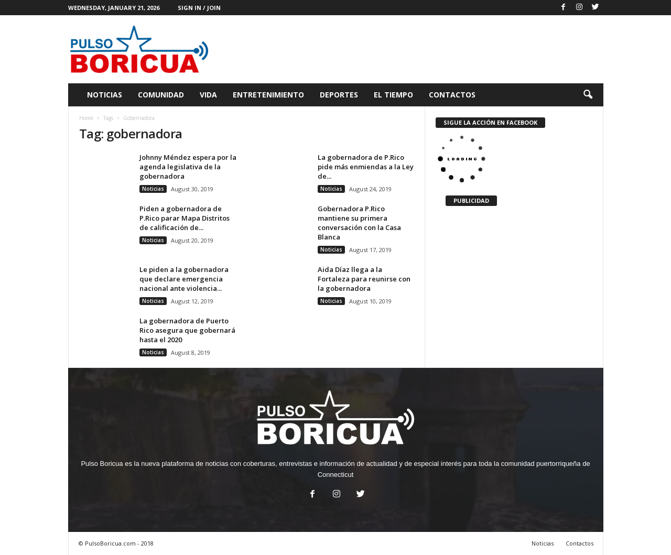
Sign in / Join (199, 8)
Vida (208, 95)
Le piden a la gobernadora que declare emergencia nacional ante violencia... (184, 279)
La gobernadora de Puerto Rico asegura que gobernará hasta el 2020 (187, 330)
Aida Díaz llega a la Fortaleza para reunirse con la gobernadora (364, 279)
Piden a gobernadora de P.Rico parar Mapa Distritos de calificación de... (184, 218)
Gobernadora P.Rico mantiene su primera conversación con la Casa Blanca (359, 223)
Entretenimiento (268, 95)
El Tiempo (393, 95)
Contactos (452, 95)
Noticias (104, 95)
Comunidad (161, 95)
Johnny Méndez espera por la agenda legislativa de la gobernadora (187, 167)
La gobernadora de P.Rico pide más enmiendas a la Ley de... (366, 167)
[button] (587, 94)
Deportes (339, 95)
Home (86, 118)
